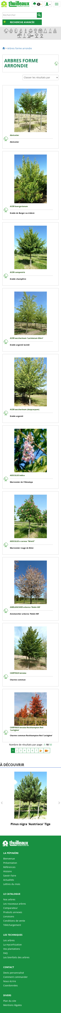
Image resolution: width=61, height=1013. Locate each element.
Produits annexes (12, 912)
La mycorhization (12, 944)
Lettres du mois (11, 884)
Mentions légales (12, 1005)
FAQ (5, 953)
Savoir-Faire (9, 875)
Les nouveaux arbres (14, 903)
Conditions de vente (14, 920)
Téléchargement (12, 924)
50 (50, 744)
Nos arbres (9, 899)
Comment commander (15, 976)
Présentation (10, 862)
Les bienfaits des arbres (16, 957)
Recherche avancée (22, 22)
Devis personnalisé (13, 972)
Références (9, 867)
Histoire (7, 871)
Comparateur (10, 907)
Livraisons (8, 916)
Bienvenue (9, 858)
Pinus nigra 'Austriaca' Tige (30, 824)
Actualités (8, 879)
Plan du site (9, 1000)
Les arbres (9, 940)
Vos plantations (11, 948)
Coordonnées (10, 985)
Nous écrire (9, 981)
